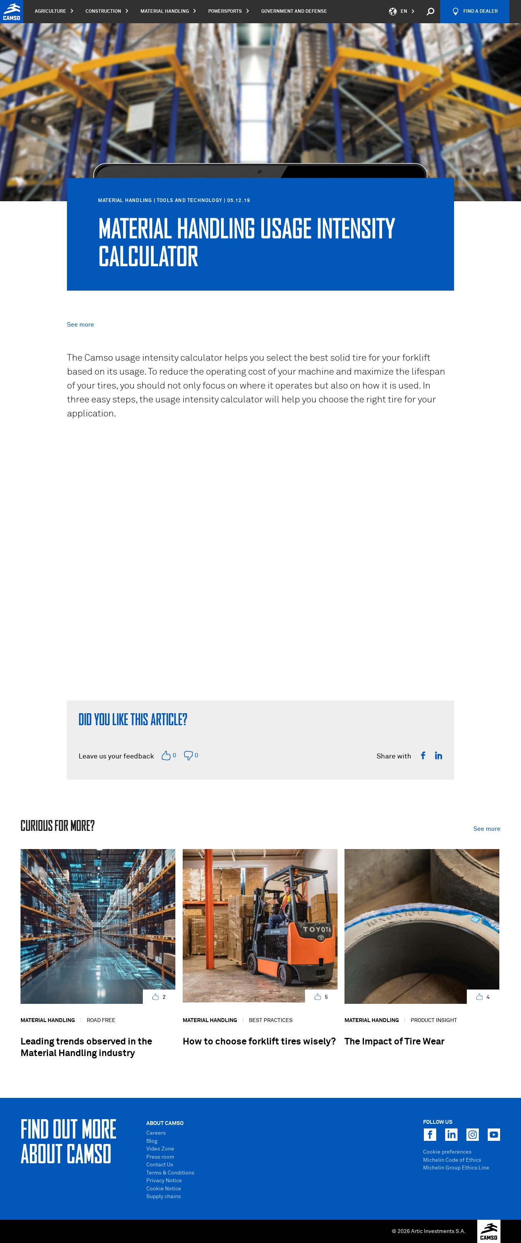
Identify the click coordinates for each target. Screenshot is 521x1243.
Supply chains (163, 1196)
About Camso (164, 1123)
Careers (156, 1133)
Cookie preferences (447, 1152)
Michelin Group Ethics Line (456, 1168)
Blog (152, 1141)
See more (80, 325)
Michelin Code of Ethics (452, 1160)
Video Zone (160, 1149)
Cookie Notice (163, 1189)
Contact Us (159, 1165)
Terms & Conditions (170, 1173)
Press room (160, 1157)
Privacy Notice (164, 1180)
